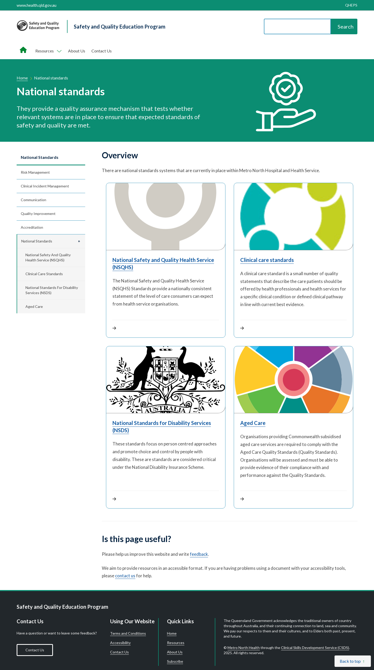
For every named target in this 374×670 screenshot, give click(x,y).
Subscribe (175, 661)
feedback (199, 554)
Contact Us (101, 50)
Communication (33, 200)
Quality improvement (38, 213)
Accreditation (32, 227)
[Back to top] (353, 661)
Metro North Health (244, 647)
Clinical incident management (45, 186)
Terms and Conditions (128, 633)
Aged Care (34, 306)
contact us (125, 575)
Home (22, 77)
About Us (76, 50)
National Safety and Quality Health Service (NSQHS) (48, 257)
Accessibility (120, 643)
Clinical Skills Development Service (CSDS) (315, 647)
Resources (175, 643)
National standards (39, 157)
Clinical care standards (44, 274)
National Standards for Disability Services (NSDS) (51, 290)
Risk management (35, 172)
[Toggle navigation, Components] (48, 51)
